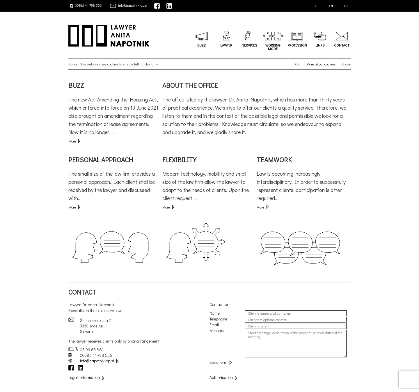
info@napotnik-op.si (133, 5)
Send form (221, 362)
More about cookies (320, 64)
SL (315, 5)
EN (331, 5)
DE (346, 5)
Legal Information (86, 377)
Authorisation (223, 377)
